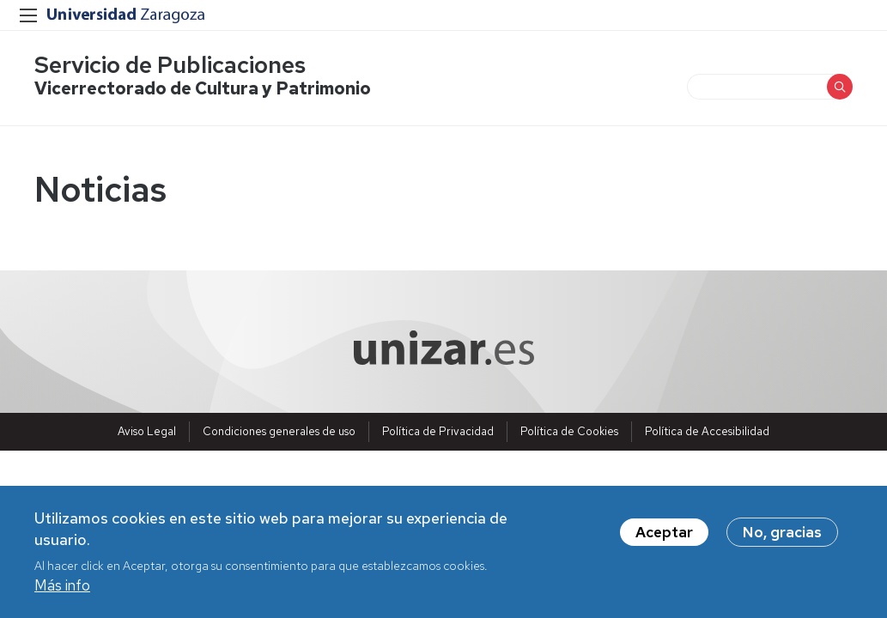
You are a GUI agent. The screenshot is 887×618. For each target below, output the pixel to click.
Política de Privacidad (438, 431)
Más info (62, 588)
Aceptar (664, 534)
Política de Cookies (569, 431)
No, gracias (782, 534)
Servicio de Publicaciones (170, 65)
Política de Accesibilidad (707, 431)
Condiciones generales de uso (279, 431)
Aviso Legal (147, 431)
